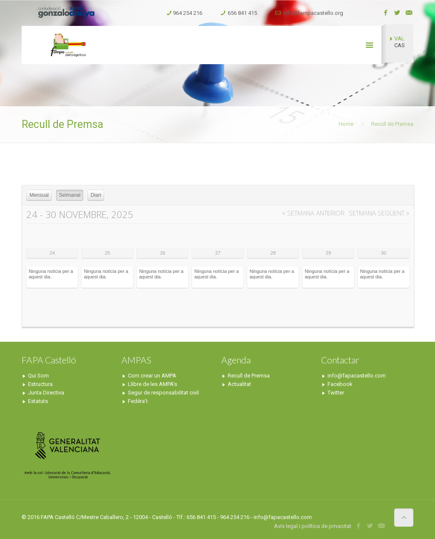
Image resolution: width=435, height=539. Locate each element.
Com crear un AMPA (152, 375)
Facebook (340, 384)
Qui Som (38, 375)
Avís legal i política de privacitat (312, 526)
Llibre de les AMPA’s (152, 384)
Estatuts (38, 401)
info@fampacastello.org (313, 13)
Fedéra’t (138, 401)
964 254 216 (187, 13)
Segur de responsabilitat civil (163, 392)
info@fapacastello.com (357, 375)
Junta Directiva (46, 392)
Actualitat (239, 384)
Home (346, 124)
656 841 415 (242, 13)
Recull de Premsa (249, 375)
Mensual (38, 195)
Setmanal (70, 195)
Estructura (40, 384)
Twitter (336, 392)
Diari (95, 195)
